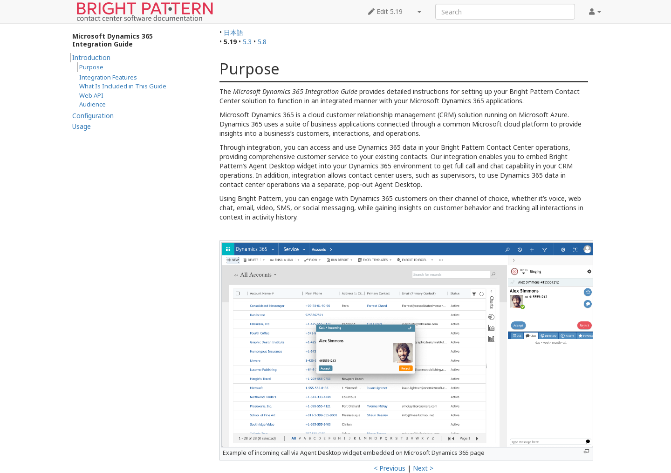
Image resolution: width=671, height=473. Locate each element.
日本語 (233, 32)
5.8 (262, 41)
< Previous (389, 468)
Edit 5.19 (385, 11)
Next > (423, 468)
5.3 (247, 41)
